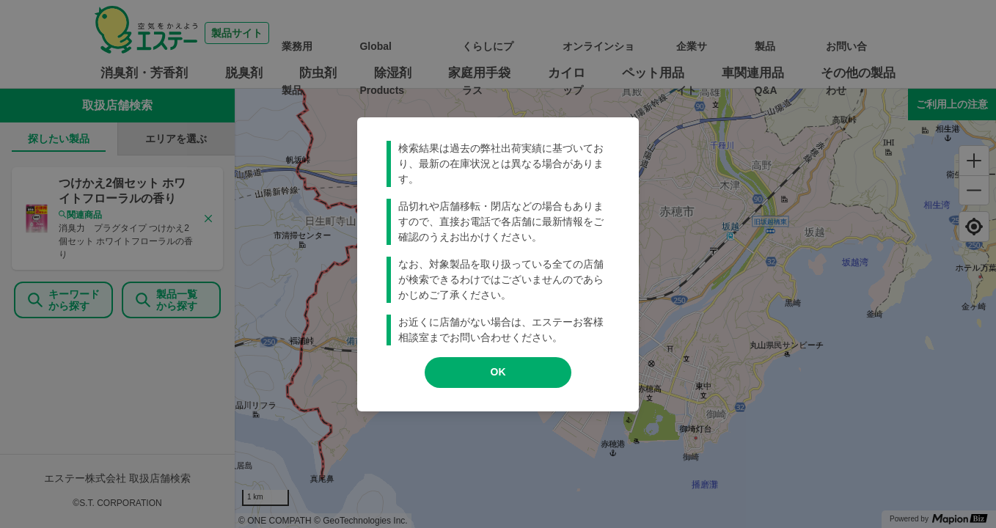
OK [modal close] (498, 372)
